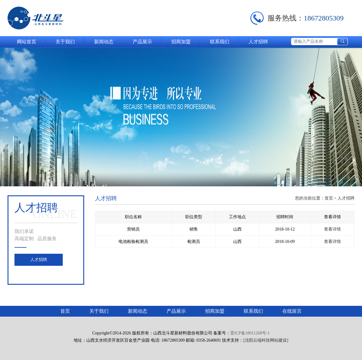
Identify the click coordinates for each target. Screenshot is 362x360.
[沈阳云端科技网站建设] (265, 340)
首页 (329, 198)
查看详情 (332, 229)
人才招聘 (38, 259)
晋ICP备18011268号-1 (250, 333)
